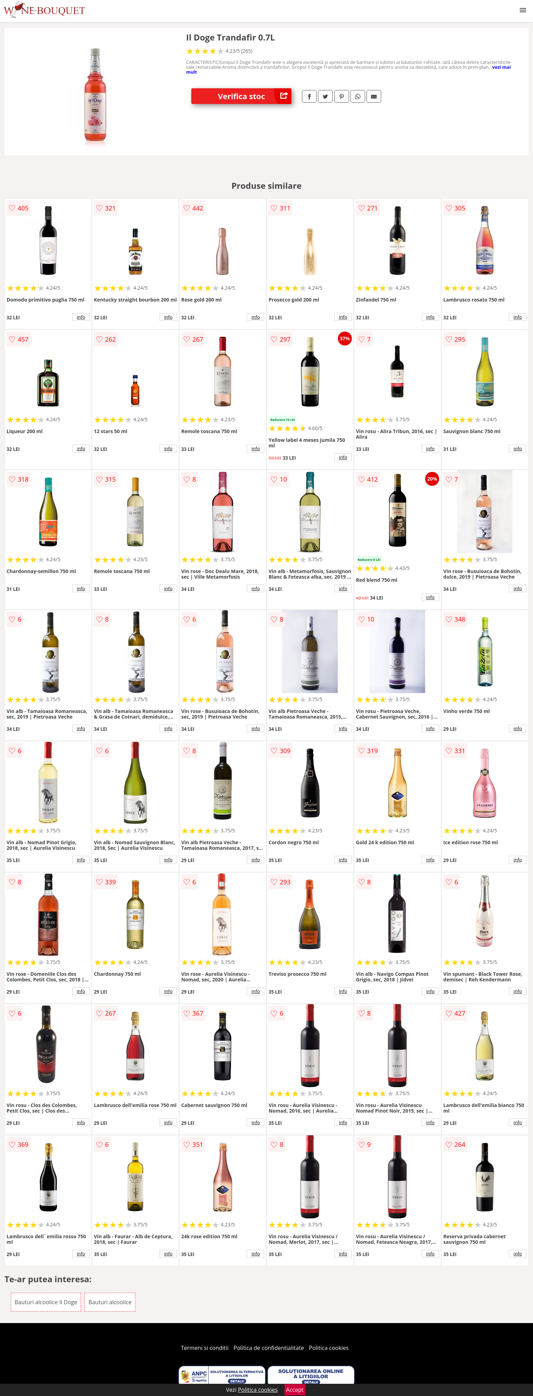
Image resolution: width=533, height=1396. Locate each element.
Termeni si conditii (205, 1348)
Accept (295, 1390)
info (81, 317)
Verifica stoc (254, 96)
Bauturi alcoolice (110, 1302)
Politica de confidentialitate (269, 1348)
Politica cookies (329, 1348)
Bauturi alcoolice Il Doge (46, 1302)
